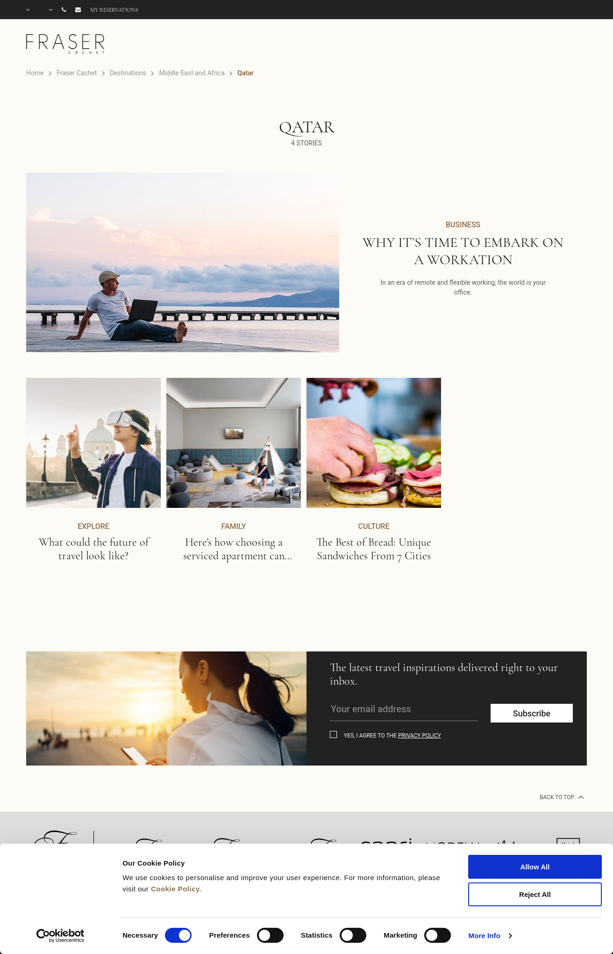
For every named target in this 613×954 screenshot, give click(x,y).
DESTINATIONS (555, 43)
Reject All (535, 894)
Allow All (535, 867)
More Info (484, 936)
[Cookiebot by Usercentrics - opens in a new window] (60, 936)
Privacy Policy (419, 735)
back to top (561, 797)
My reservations (114, 10)
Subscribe (531, 713)
